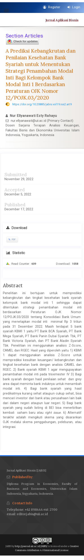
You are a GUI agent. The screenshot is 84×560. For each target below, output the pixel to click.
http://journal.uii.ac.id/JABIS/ (31, 546)
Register (51, 7)
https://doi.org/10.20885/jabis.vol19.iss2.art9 (42, 104)
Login (73, 7)
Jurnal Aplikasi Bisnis (61, 20)
